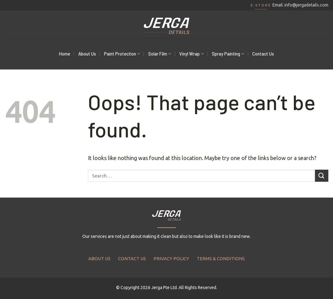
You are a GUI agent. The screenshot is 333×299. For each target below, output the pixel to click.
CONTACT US (132, 258)
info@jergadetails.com (306, 4)
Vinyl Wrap (191, 54)
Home (64, 53)
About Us (87, 53)
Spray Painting (228, 54)
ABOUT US (99, 258)
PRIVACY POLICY (171, 258)
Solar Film (159, 54)
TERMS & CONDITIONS (221, 258)
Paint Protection (122, 54)
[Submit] (321, 176)
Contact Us (263, 53)
